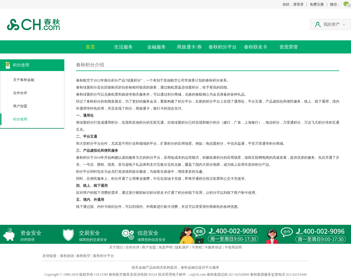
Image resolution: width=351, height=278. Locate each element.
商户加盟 (20, 106)
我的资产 (334, 24)
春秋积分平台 (223, 46)
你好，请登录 (293, 4)
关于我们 (116, 247)
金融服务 (156, 46)
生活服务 (123, 46)
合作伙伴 (20, 93)
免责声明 (166, 247)
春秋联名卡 (255, 46)
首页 (90, 46)
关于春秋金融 (23, 80)
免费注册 (317, 4)
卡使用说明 (233, 247)
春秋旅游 (67, 256)
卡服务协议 (213, 247)
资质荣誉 (288, 46)
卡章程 (197, 247)
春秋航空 (83, 256)
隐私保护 (182, 247)
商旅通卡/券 (189, 46)
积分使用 (20, 119)
